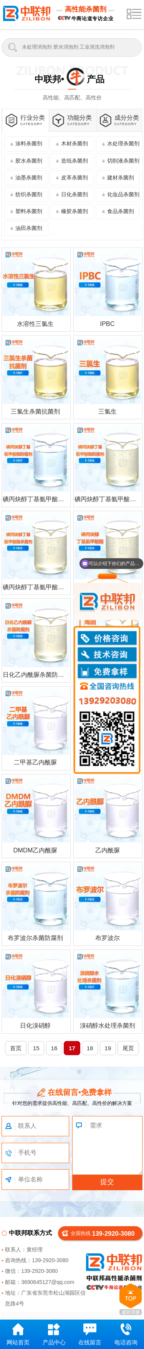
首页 (16, 1048)
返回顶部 (130, 1299)
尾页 (128, 1048)
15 (36, 1048)
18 (90, 1048)
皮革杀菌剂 (74, 177)
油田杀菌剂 (28, 228)
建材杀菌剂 (120, 177)
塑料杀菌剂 (28, 211)
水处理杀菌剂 (123, 143)
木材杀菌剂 (74, 143)
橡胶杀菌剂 (74, 211)
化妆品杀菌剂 (123, 194)
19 (107, 1048)
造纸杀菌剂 (74, 161)
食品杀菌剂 (120, 211)
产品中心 (54, 1334)
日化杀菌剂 (74, 194)
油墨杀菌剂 (28, 177)
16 (54, 1048)
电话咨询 (125, 1334)
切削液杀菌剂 (123, 161)
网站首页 (18, 1334)
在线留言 (89, 1334)
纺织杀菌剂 (28, 194)
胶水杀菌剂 (28, 161)
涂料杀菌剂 (28, 143)
